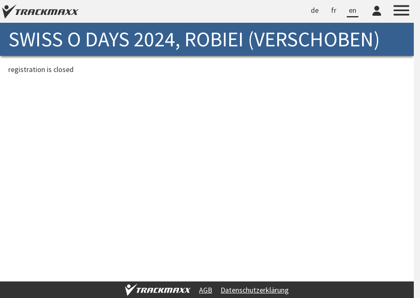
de (315, 10)
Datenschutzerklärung (255, 290)
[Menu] (401, 11)
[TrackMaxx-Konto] (376, 17)
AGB (205, 290)
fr (333, 10)
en (352, 10)
